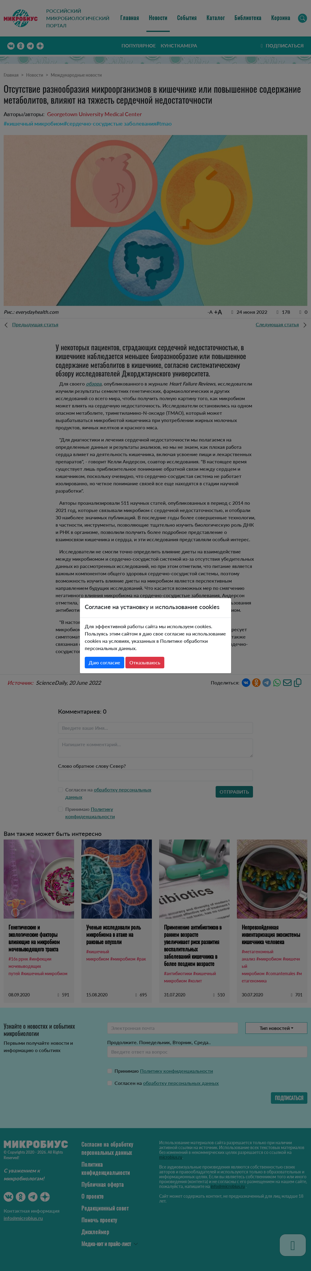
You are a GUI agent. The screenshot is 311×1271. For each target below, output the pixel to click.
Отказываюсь (144, 662)
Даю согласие (104, 662)
